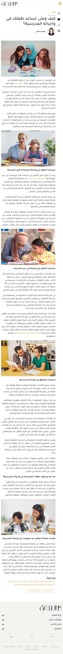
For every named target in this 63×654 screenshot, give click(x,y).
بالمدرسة (19, 84)
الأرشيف (36, 647)
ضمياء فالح (40, 32)
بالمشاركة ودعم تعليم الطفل (27, 333)
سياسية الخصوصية (31, 649)
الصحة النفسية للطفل (34, 591)
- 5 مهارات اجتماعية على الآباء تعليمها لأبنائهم (34, 585)
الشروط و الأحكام (9, 647)
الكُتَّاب (20, 647)
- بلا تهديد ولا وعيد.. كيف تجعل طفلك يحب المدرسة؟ (31, 582)
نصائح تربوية (48, 591)
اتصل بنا (27, 647)
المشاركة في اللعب (37, 179)
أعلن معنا (45, 647)
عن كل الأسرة (55, 647)
